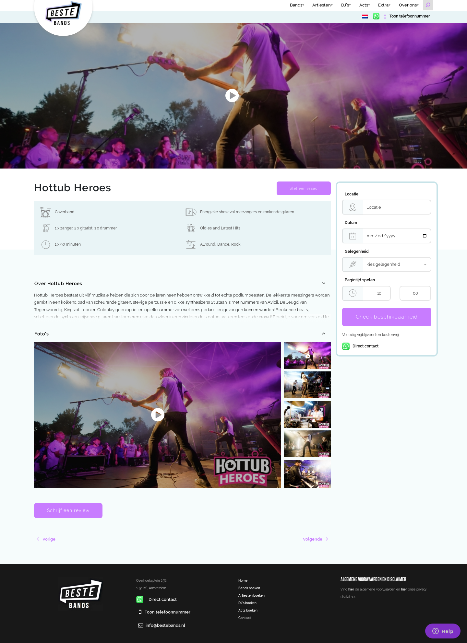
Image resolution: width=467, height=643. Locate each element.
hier (351, 589)
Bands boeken (249, 588)
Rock (235, 244)
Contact (244, 618)
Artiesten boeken (251, 595)
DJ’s (345, 5)
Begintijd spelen (360, 280)
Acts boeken (247, 610)
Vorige (48, 539)
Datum (351, 222)
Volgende (313, 539)
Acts (363, 5)
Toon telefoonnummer (409, 16)
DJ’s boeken (247, 603)
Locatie (351, 194)
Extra (383, 5)
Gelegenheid (357, 251)
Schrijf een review (68, 510)
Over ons (408, 5)
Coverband (65, 212)
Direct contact (360, 346)
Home (242, 580)
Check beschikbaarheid (387, 317)
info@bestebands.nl (165, 625)
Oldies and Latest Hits (220, 228)
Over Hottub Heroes (58, 283)
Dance (223, 244)
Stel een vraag (304, 188)
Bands (296, 5)
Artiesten (321, 5)
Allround (207, 244)
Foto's (41, 333)
